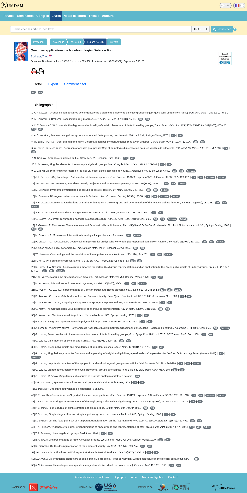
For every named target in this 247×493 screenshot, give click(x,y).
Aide (134, 477)
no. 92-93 (76, 42)
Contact (173, 477)
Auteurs (108, 16)
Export (53, 84)
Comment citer (75, 84)
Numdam (191, 171)
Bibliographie (44, 105)
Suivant (114, 42)
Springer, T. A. (39, 56)
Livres (56, 16)
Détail (38, 84)
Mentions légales (152, 477)
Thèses (94, 16)
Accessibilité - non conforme (92, 477)
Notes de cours (74, 16)
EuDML (222, 177)
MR (33, 92)
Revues (8, 16)
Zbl (40, 92)
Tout (196, 29)
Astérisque (58, 42)
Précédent (38, 42)
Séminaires (25, 16)
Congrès (42, 16)
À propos (120, 477)
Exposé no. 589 (95, 42)
